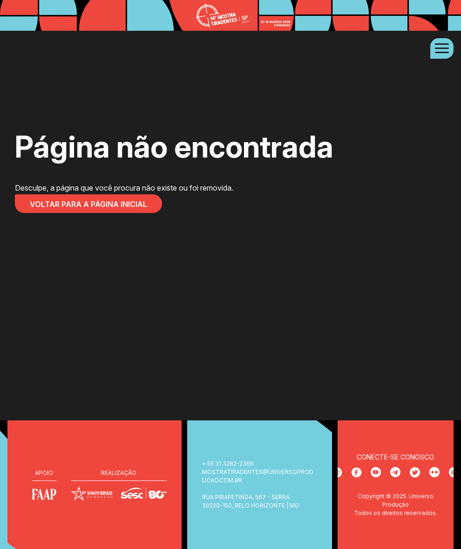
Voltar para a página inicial (88, 204)
